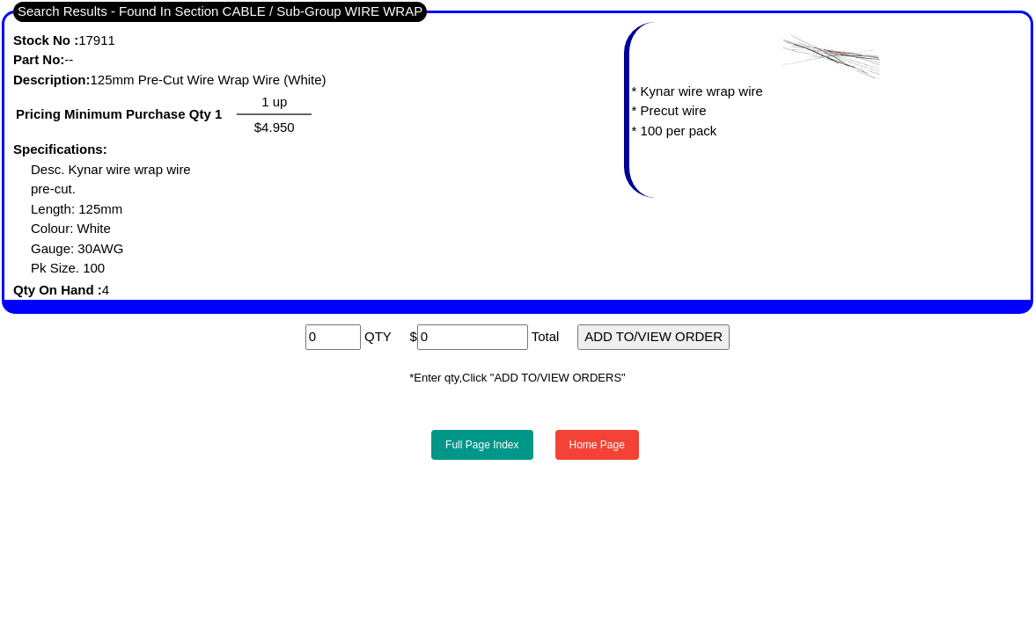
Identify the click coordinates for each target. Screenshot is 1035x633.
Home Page (597, 445)
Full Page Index (481, 445)
